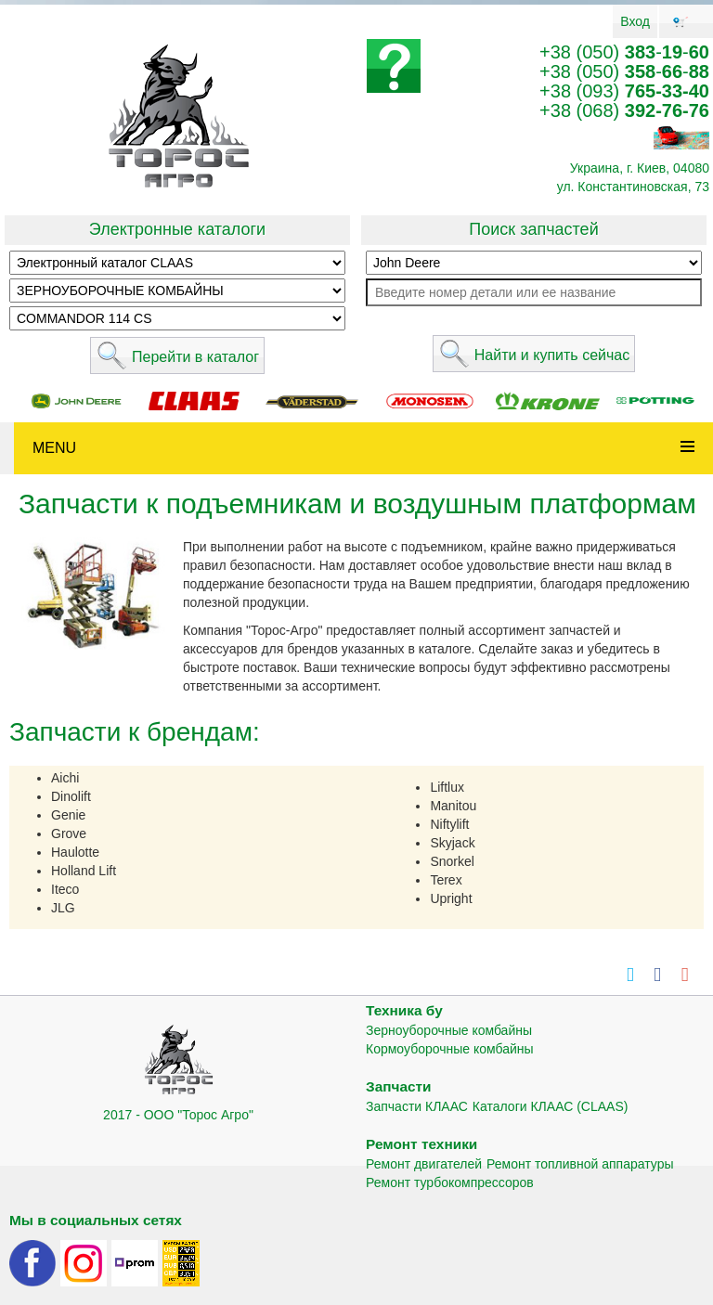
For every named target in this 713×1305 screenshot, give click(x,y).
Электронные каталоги (177, 229)
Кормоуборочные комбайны (450, 1048)
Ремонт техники (421, 1144)
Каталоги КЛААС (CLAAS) (551, 1106)
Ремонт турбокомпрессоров (450, 1182)
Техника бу (404, 1010)
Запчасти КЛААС (417, 1106)
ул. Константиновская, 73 (633, 186)
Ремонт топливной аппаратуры (580, 1163)
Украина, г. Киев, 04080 (639, 168)
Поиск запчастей (533, 229)
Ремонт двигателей (424, 1163)
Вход (635, 21)
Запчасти (399, 1086)
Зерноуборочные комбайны (449, 1030)
